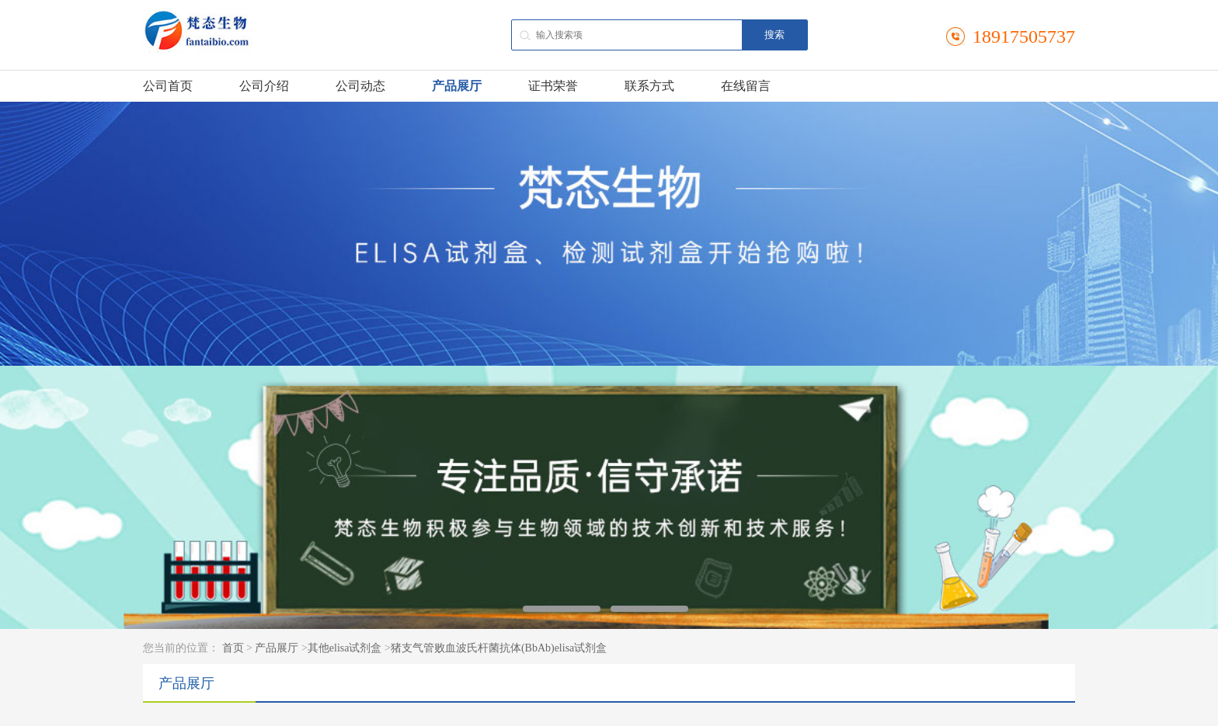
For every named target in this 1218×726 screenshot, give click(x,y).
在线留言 (746, 85)
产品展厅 (457, 85)
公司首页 (168, 85)
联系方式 (649, 85)
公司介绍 (264, 85)
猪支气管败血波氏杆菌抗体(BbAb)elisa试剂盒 (499, 648)
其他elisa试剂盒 (345, 648)
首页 (233, 648)
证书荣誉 (553, 85)
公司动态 (360, 85)
